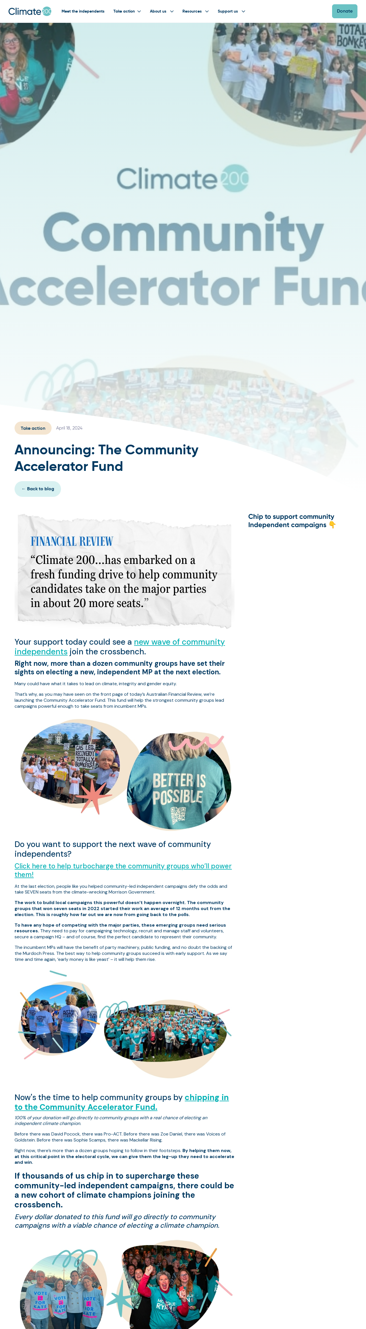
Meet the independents (83, 11)
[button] (127, 11)
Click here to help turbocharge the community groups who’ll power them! (123, 870)
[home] (30, 11)
